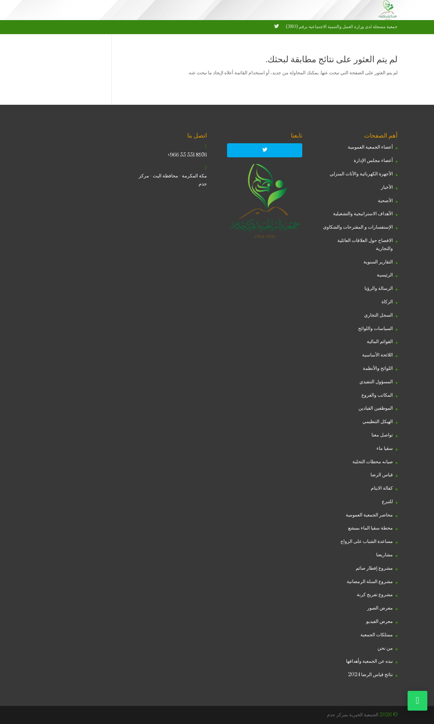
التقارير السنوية (378, 262)
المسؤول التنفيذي (376, 382)
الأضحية (385, 200)
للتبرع (387, 501)
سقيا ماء (384, 448)
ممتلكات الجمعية (376, 635)
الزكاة (387, 302)
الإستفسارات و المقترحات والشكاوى (358, 227)
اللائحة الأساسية (377, 355)
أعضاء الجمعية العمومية (370, 147)
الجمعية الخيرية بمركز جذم (352, 715)
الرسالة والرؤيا (378, 288)
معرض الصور (380, 608)
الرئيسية (385, 275)
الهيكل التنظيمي (377, 421)
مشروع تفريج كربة (375, 594)
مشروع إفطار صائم (374, 568)
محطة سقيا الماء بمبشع (370, 528)
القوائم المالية (380, 341)
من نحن (385, 648)
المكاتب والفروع (377, 395)
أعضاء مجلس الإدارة (373, 160)
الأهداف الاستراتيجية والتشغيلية (363, 214)
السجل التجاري (378, 315)
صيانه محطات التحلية (372, 462)
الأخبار (387, 187)
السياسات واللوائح (375, 328)
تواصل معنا (382, 435)
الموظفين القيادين (375, 408)
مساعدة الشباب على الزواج (366, 541)
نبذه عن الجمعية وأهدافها (369, 661)
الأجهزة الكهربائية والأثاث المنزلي (361, 174)
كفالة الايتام (382, 488)
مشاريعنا (384, 555)
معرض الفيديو (379, 621)
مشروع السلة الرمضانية (370, 581)
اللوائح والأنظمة (378, 368)
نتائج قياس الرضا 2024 (370, 674)
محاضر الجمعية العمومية (369, 515)
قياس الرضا (381, 475)
